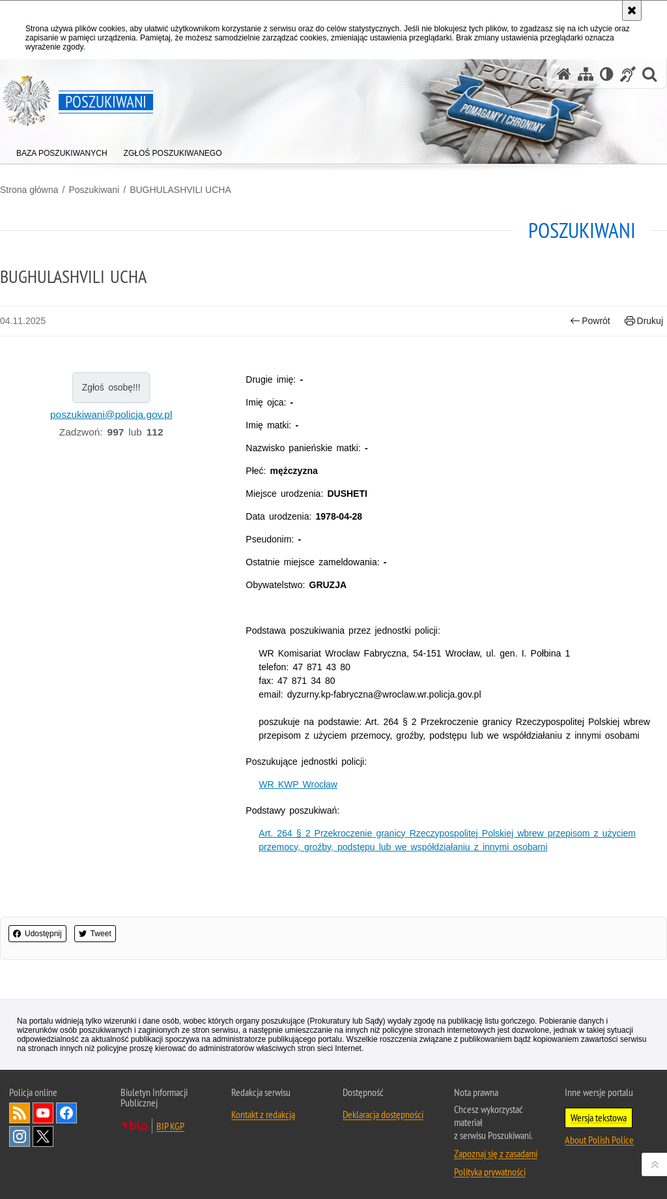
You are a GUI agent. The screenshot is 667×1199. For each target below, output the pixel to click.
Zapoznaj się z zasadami (495, 1153)
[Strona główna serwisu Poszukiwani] (564, 74)
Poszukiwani (93, 190)
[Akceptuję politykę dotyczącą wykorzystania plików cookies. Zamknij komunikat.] (632, 10)
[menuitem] (62, 150)
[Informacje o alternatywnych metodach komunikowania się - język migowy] (628, 74)
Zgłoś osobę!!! (111, 387)
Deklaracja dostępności (383, 1114)
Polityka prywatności (490, 1171)
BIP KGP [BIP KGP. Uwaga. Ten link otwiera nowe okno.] (170, 1125)
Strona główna (29, 190)
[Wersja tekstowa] (607, 74)
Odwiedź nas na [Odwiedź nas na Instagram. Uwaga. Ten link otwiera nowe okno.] (19, 1136)
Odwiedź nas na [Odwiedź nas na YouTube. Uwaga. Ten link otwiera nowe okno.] (43, 1113)
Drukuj (644, 321)
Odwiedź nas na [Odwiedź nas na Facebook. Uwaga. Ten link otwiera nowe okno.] (66, 1113)
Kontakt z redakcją (263, 1114)
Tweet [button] (95, 933)
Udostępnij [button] (37, 933)
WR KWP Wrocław (298, 784)
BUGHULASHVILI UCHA (180, 190)
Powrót (590, 321)
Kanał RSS (19, 1113)
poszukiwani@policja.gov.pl (111, 414)
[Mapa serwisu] (585, 74)
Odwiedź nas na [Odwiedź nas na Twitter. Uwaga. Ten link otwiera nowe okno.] (43, 1136)
